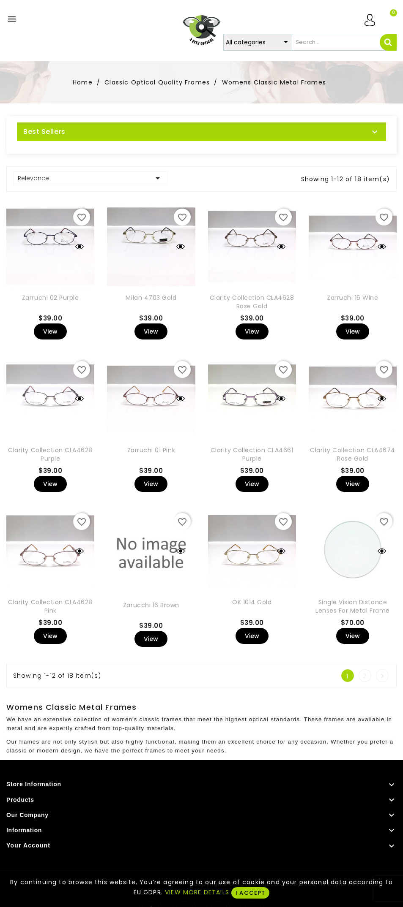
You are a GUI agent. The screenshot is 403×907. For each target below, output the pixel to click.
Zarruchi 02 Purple (50, 297)
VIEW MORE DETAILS (197, 892)
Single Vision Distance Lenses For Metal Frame (352, 606)
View (50, 331)
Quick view (79, 246)
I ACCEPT (250, 893)
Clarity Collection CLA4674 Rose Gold (352, 454)
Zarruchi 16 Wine (352, 297)
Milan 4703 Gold (151, 297)
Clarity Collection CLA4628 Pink (50, 606)
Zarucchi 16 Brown (151, 605)
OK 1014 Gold (251, 602)
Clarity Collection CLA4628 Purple (50, 454)
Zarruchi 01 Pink (151, 450)
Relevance (90, 178)
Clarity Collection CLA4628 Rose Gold (252, 301)
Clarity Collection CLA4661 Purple (252, 454)
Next (382, 676)
